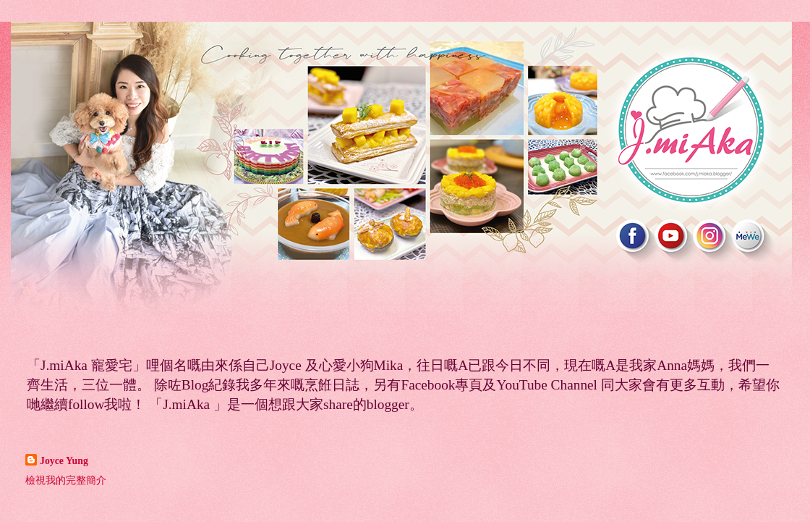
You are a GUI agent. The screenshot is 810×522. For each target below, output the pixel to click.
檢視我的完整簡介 (65, 480)
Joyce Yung (64, 460)
